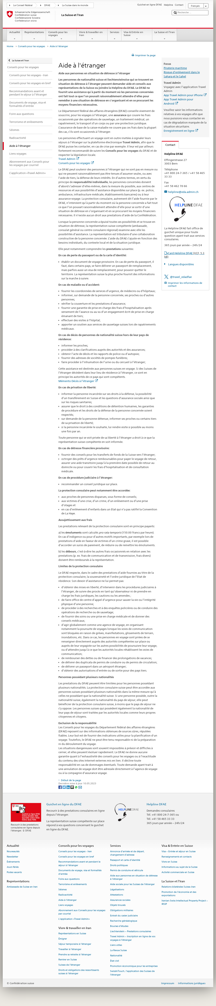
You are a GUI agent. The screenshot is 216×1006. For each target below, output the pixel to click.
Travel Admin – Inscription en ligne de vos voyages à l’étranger (132, 938)
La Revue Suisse (118, 950)
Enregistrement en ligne (181, 130)
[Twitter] (64, 786)
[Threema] (72, 786)
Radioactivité (65, 894)
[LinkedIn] (68, 786)
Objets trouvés (118, 905)
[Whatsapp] (76, 786)
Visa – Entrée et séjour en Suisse (179, 851)
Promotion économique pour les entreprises (134, 966)
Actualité (14, 36)
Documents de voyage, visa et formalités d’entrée (79, 872)
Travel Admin (68, 159)
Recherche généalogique (123, 921)
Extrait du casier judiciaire (124, 915)
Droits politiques (119, 865)
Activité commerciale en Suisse (178, 872)
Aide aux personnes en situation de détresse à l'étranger (134, 878)
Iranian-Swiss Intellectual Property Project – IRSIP (185, 902)
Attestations (116, 894)
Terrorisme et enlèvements (72, 884)
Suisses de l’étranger (69, 965)
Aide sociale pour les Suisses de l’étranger (132, 884)
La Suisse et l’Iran (165, 36)
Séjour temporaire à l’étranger (74, 944)
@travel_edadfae (181, 277)
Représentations (34, 36)
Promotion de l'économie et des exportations (179, 894)
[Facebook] (60, 786)
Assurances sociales (120, 900)
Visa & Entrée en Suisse (137, 36)
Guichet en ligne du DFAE (64, 804)
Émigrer (62, 939)
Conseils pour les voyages (61, 36)
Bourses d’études (119, 926)
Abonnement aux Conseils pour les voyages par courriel (81, 912)
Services (114, 36)
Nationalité (116, 955)
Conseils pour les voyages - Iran (75, 851)
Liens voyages (65, 905)
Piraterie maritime (175, 68)
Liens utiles (116, 945)
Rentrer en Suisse (67, 959)
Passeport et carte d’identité (125, 860)
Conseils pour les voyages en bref (76, 856)
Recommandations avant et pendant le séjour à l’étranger (79, 864)
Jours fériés (13, 867)
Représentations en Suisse (72, 933)
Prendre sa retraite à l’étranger (74, 954)
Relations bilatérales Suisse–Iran (179, 886)
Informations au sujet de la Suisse (179, 867)
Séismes (62, 889)
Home (10, 46)
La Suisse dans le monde (75, 5)
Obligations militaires (121, 910)
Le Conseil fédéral (22, 5)
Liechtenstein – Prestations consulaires (130, 931)
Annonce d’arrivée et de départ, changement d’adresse (127, 853)
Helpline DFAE (156, 804)
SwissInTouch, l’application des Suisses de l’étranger (132, 973)
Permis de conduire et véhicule (126, 870)
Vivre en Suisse (169, 862)
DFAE (47, 5)
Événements (13, 862)
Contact (168, 144)
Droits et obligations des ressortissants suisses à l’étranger (78, 972)
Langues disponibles (180, 264)
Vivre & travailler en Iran (92, 36)
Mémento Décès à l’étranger (78, 381)
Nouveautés (13, 851)
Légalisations (117, 889)
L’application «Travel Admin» (74, 919)
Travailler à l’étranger (69, 949)
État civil (114, 961)
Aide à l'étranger (67, 900)
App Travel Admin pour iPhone (185, 95)
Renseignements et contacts (177, 856)
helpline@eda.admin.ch (183, 192)
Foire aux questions (69, 879)
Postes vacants (14, 872)
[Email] (80, 786)
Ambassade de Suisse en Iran (22, 886)
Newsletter (12, 856)
